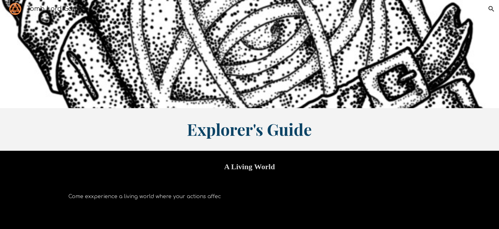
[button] (491, 9)
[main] (249, 129)
